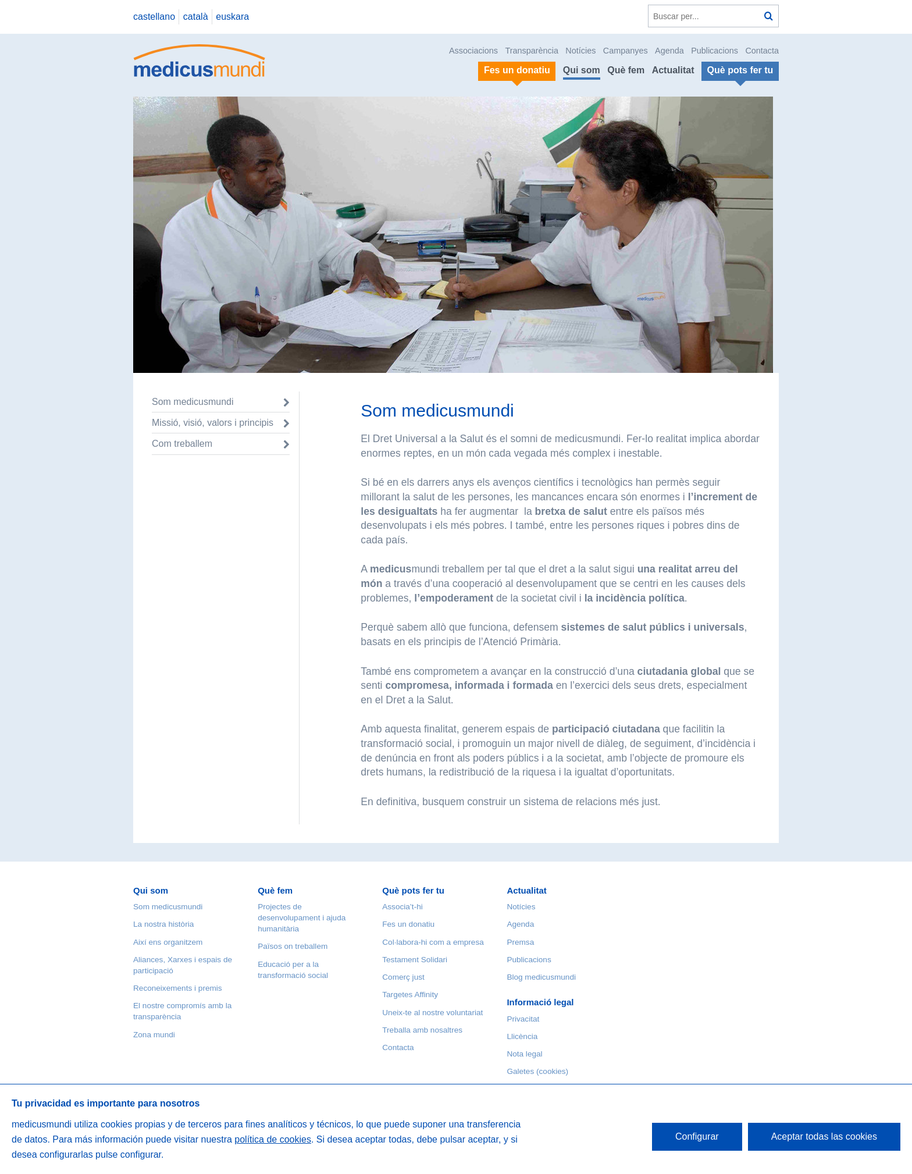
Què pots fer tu (413, 890)
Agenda (669, 50)
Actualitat (673, 70)
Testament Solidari (414, 959)
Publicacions (714, 50)
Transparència (531, 50)
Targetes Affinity (410, 994)
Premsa (520, 942)
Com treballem (182, 444)
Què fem (625, 70)
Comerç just (403, 977)
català (195, 17)
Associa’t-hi (402, 906)
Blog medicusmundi (541, 977)
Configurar (697, 1136)
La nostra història (163, 924)
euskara (232, 17)
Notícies (580, 50)
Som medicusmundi (193, 402)
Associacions (473, 50)
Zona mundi (154, 1034)
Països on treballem (292, 946)
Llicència (522, 1036)
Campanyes (625, 50)
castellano (154, 17)
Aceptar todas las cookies (824, 1136)
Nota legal (524, 1054)
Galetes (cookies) (537, 1071)
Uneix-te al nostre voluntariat (432, 1012)
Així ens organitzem (167, 942)
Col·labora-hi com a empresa (433, 942)
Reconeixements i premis (177, 988)
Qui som (581, 70)
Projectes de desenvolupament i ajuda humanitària (301, 917)
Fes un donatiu (408, 924)
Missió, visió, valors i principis (212, 423)
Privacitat (523, 1019)
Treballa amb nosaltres (422, 1030)
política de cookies (272, 1139)
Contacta (762, 50)
